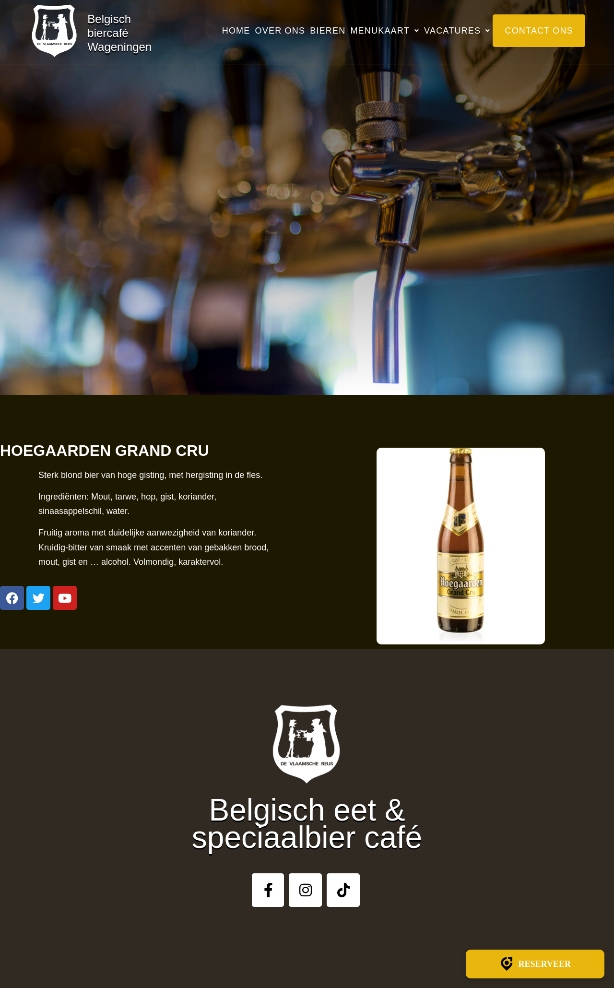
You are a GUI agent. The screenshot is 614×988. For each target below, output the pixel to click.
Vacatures (457, 31)
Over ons (280, 31)
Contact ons (539, 31)
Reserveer (535, 964)
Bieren (327, 31)
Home (236, 31)
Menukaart (384, 31)
